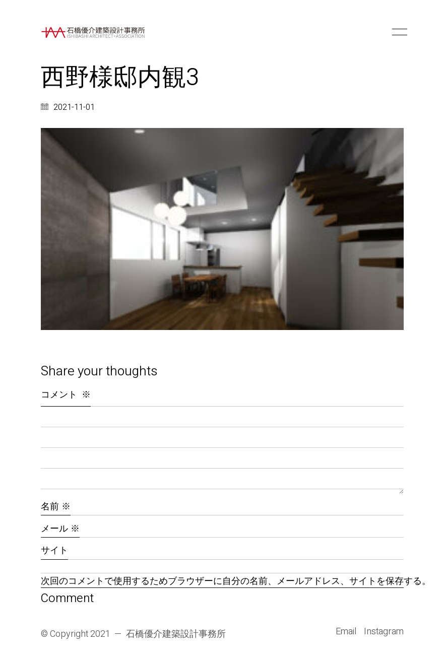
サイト (54, 550)
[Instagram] (384, 632)
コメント (66, 395)
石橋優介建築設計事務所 (176, 634)
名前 (56, 506)
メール (60, 529)
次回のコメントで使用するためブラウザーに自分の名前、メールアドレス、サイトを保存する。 (222, 581)
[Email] (346, 632)
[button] (398, 32)
